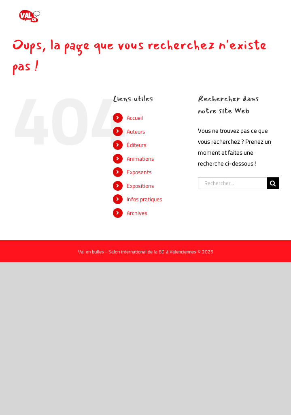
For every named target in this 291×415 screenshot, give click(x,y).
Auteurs (136, 131)
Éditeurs (137, 144)
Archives (137, 213)
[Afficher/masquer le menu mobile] (274, 12)
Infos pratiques (144, 199)
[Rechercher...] (232, 183)
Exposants (139, 172)
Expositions (140, 185)
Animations (140, 158)
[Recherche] (273, 183)
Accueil (135, 117)
